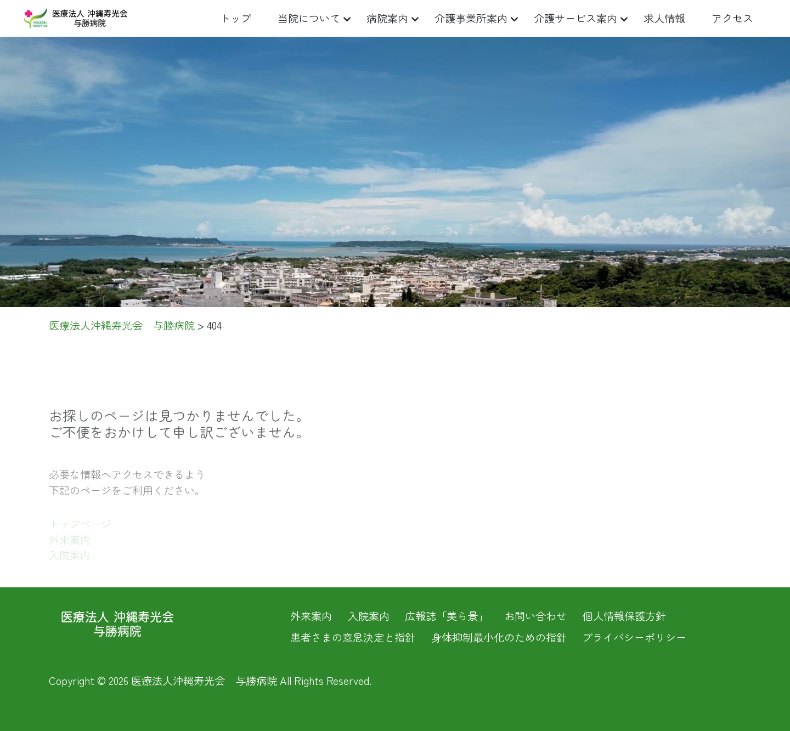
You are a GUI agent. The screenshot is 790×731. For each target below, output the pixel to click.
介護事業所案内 (471, 18)
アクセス (732, 18)
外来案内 (311, 616)
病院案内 (387, 18)
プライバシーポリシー (634, 637)
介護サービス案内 (575, 18)
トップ (235, 18)
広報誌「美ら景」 (446, 616)
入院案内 (369, 616)
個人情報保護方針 (624, 616)
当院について (309, 18)
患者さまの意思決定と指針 (352, 637)
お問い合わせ (535, 616)
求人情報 (664, 18)
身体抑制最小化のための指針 (499, 637)
